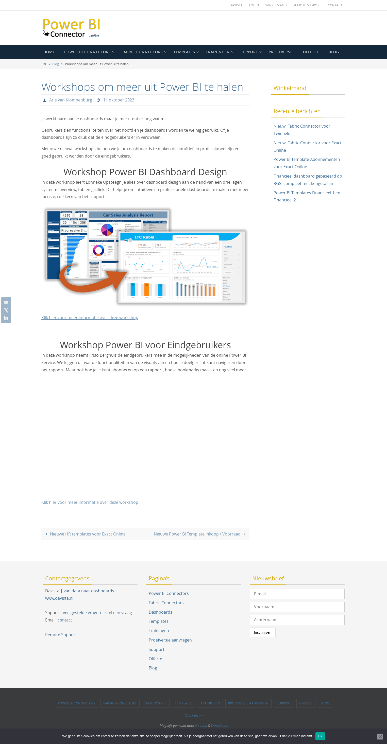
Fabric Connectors (166, 602)
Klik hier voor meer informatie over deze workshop (89, 317)
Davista (236, 5)
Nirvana (201, 725)
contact (65, 619)
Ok (320, 736)
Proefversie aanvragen (170, 640)
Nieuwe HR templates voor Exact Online (84, 534)
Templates (159, 621)
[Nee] (380, 737)
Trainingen (159, 630)
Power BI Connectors (169, 593)
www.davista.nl (59, 598)
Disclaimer (193, 715)
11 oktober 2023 (118, 100)
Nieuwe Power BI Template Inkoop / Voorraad (200, 534)
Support (156, 649)
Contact (335, 5)
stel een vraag (118, 612)
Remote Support (307, 5)
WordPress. (219, 725)
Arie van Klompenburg (70, 100)
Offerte (155, 658)
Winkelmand (276, 5)
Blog (55, 64)
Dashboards (160, 612)
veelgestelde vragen (82, 612)
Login (254, 5)
